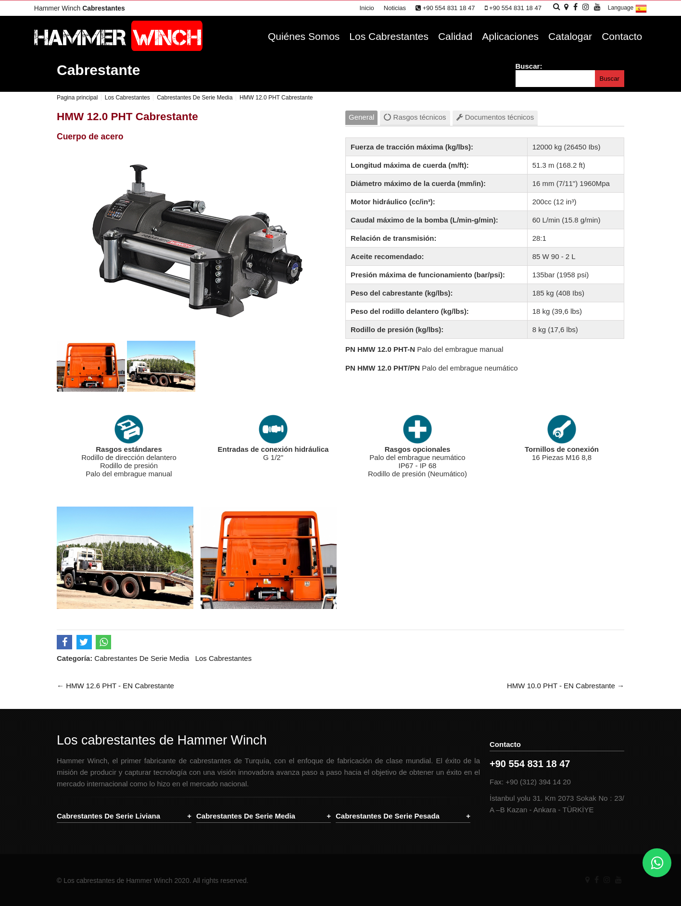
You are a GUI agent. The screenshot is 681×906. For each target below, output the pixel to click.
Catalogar (570, 36)
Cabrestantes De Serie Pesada (388, 816)
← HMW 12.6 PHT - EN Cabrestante (115, 686)
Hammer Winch (79, 8)
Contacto (622, 36)
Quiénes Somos (304, 36)
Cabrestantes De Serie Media (141, 658)
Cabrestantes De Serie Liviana (108, 816)
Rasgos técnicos (415, 117)
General (361, 117)
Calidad (455, 36)
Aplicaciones (510, 36)
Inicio (366, 8)
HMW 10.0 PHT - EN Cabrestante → (565, 686)
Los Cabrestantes (389, 36)
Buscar (609, 78)
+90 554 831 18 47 (445, 8)
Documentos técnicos (495, 117)
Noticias (395, 8)
